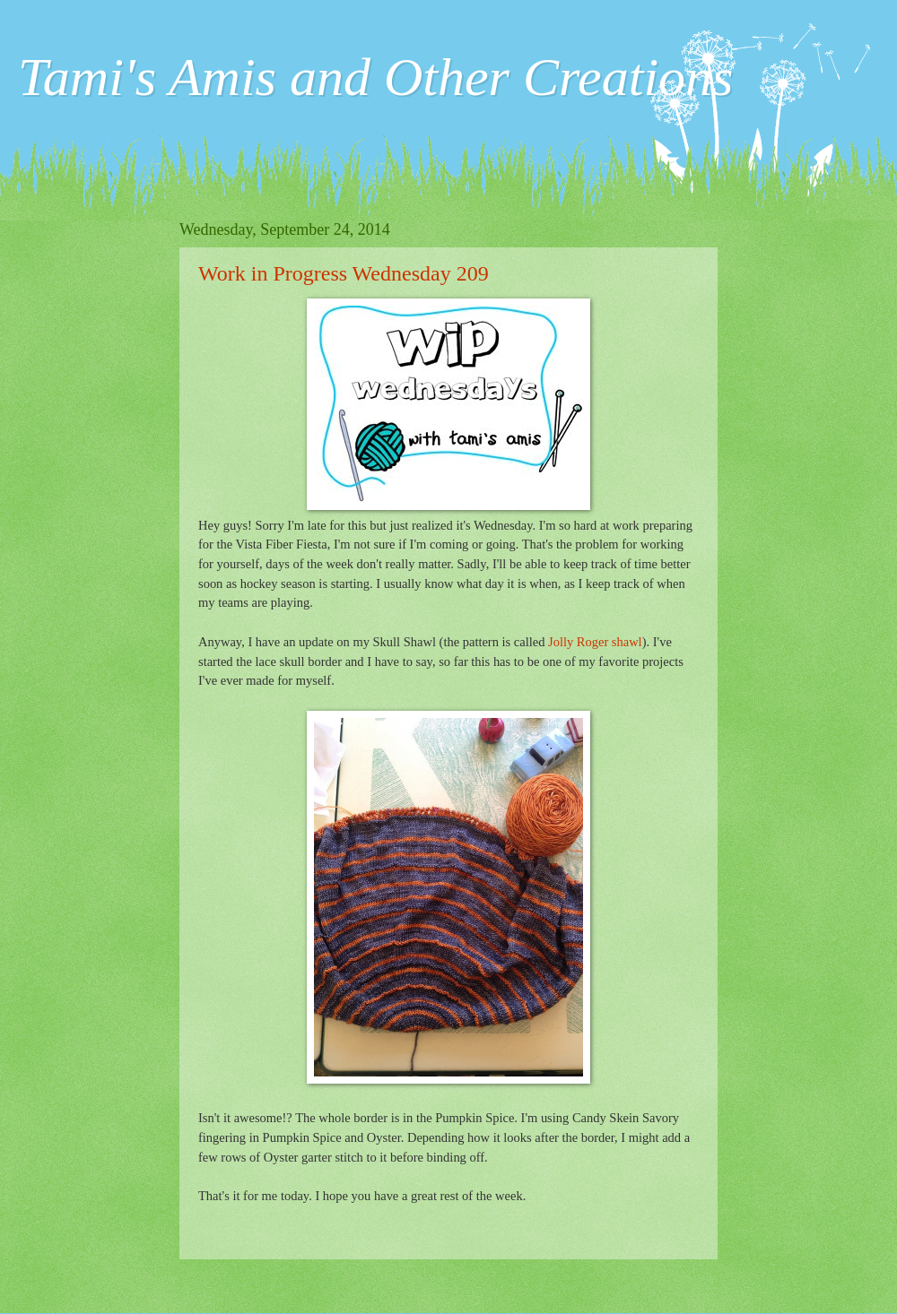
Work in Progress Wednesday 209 (343, 273)
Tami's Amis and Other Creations (375, 77)
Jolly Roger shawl (595, 642)
